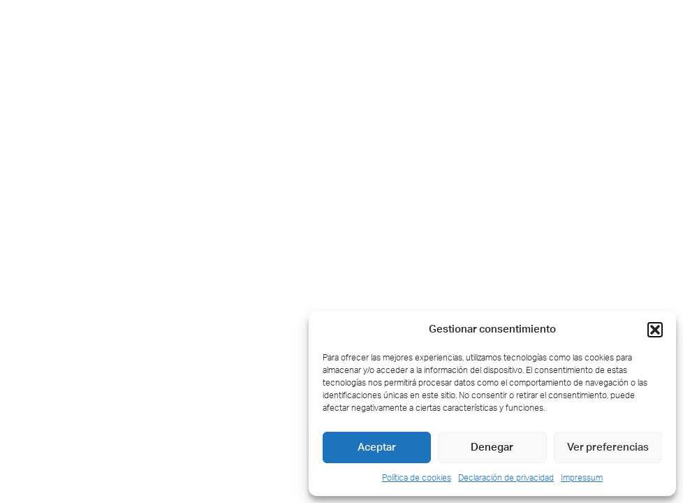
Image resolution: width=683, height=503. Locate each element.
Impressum (582, 478)
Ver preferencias (608, 447)
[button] (655, 330)
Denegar (492, 447)
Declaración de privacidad (506, 478)
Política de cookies (416, 478)
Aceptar (377, 447)
